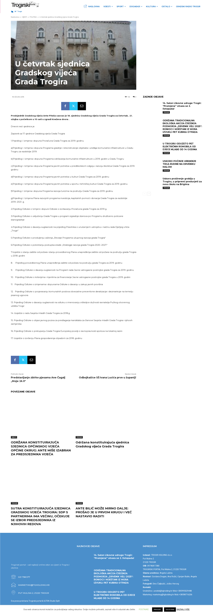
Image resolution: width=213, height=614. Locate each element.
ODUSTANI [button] (170, 609)
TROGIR (79, 437)
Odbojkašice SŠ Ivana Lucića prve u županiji (107, 377)
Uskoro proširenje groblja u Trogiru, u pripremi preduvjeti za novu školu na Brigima (182, 181)
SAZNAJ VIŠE (183, 609)
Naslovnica (15, 17)
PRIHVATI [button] (157, 609)
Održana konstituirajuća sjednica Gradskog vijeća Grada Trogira (102, 444)
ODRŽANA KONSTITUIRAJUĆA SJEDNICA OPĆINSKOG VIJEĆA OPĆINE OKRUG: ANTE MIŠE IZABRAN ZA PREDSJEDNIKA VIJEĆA (41, 448)
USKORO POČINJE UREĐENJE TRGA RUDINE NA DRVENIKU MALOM (179, 164)
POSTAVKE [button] (144, 609)
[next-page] (149, 194)
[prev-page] (144, 194)
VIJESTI (24, 17)
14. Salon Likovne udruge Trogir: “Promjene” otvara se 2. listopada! (182, 106)
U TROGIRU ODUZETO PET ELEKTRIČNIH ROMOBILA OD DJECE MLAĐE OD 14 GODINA (180, 146)
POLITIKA (33, 17)
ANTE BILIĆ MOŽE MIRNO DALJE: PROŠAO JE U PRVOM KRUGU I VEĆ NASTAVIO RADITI (104, 512)
